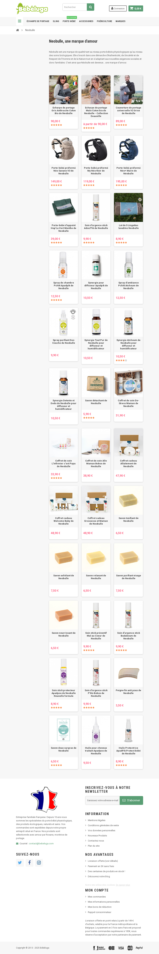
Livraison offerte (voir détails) (103, 861)
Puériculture (104, 21)
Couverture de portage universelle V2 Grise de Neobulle (128, 110)
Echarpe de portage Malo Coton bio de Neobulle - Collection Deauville (96, 111)
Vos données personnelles (101, 830)
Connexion (118, 8)
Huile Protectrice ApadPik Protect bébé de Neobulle (128, 751)
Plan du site (94, 845)
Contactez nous (96, 840)
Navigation (19, 21)
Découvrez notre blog (99, 876)
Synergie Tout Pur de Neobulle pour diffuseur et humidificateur (96, 344)
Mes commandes (97, 896)
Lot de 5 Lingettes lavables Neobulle (128, 226)
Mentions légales (96, 820)
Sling (56, 21)
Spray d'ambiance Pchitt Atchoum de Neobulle (128, 285)
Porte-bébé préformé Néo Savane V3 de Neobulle (64, 171)
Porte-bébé (70, 20)
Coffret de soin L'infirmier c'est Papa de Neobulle (64, 463)
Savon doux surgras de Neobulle (63, 749)
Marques (120, 21)
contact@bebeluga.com (41, 843)
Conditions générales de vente (103, 825)
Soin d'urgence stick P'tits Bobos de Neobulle (96, 693)
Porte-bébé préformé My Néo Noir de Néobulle (96, 171)
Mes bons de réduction (100, 907)
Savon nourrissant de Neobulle (64, 634)
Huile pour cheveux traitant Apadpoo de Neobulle (96, 751)
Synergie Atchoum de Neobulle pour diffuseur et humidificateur (128, 344)
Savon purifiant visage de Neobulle (128, 577)
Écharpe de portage (38, 21)
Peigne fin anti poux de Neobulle (128, 691)
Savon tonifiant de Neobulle (129, 519)
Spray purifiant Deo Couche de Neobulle (63, 341)
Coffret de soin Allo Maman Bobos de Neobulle (96, 463)
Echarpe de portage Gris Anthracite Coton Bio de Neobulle (64, 110)
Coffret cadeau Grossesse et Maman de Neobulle (96, 521)
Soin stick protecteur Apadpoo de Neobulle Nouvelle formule (64, 693)
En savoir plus (123, 885)
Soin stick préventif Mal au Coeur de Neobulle (96, 636)
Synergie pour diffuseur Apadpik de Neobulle (96, 285)
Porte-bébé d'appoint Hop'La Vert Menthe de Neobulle (63, 228)
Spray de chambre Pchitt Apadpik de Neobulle (63, 285)
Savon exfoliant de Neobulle (63, 577)
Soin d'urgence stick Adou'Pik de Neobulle (96, 226)
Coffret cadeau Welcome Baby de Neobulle (64, 521)
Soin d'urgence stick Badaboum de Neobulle (128, 636)
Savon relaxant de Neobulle (96, 577)
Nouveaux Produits (97, 835)
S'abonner (131, 800)
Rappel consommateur (99, 912)
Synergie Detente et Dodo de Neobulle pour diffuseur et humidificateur (63, 404)
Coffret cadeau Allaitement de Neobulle (128, 463)
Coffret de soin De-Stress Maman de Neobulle (128, 403)
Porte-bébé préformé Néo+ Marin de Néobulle (128, 171)
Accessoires (86, 21)
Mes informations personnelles (104, 901)
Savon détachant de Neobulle (96, 402)
